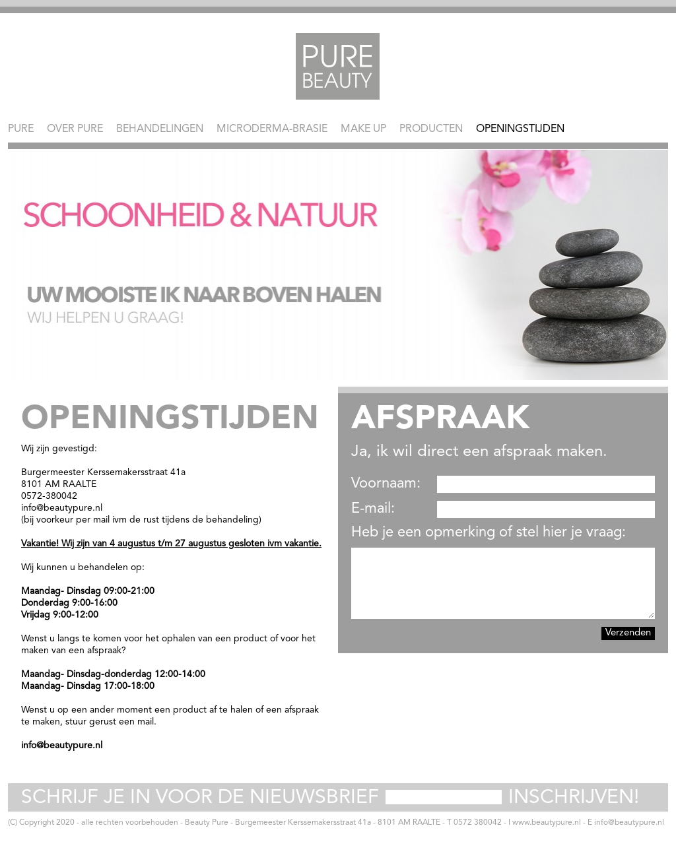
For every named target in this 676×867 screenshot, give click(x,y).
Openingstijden (520, 129)
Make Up (363, 129)
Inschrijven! (573, 798)
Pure (21, 129)
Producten (431, 129)
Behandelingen (159, 129)
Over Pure (75, 129)
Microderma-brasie (272, 129)
